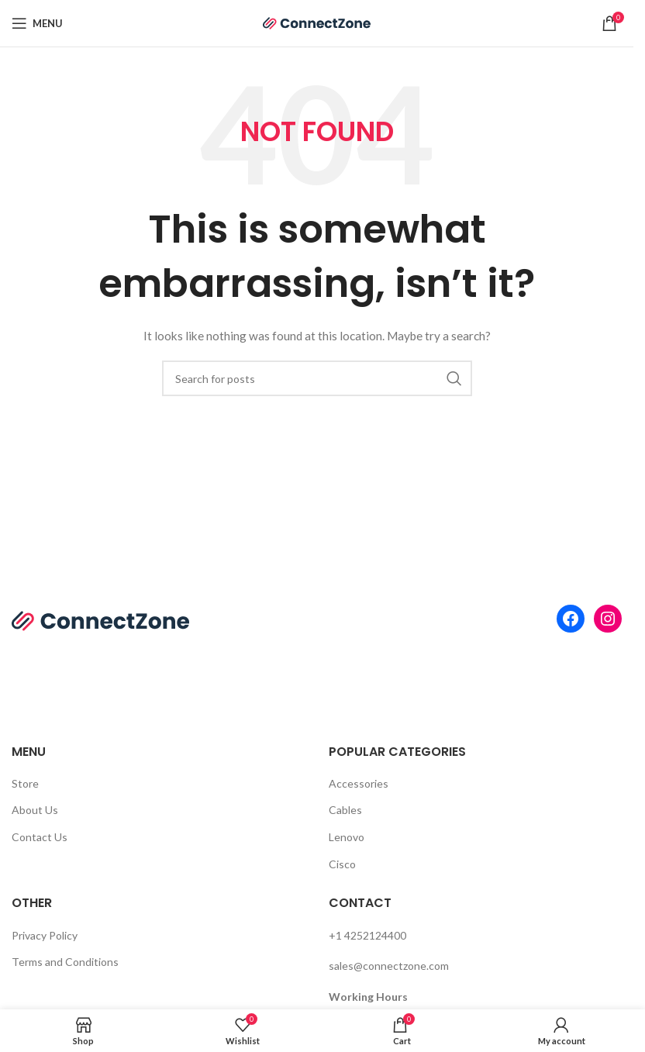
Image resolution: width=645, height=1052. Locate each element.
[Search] (317, 378)
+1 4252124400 (367, 935)
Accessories (358, 783)
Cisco (342, 864)
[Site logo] (317, 22)
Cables (345, 809)
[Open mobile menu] (37, 23)
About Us (35, 809)
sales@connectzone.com (389, 965)
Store (25, 783)
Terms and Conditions (65, 961)
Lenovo (346, 836)
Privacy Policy (45, 935)
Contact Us (39, 836)
